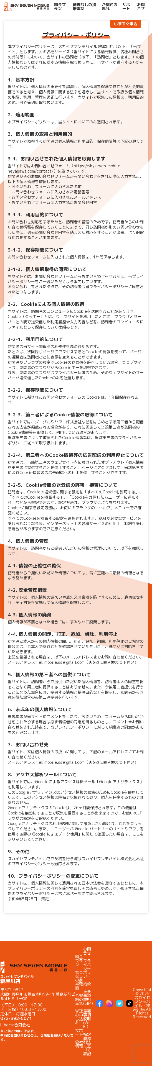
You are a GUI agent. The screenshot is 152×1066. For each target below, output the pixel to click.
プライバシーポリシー (87, 968)
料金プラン (60, 7)
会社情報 (79, 1044)
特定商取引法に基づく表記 (87, 1044)
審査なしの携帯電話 (84, 7)
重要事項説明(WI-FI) (87, 1018)
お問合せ (141, 7)
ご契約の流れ (109, 7)
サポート (126, 7)
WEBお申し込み (79, 1016)
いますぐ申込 (125, 23)
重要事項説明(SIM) (88, 997)
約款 (87, 983)
